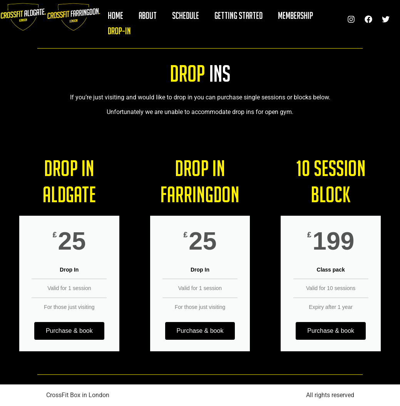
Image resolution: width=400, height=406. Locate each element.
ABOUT (148, 15)
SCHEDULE (185, 15)
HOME (115, 15)
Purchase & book (69, 330)
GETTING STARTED (238, 15)
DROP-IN (119, 30)
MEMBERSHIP (295, 15)
